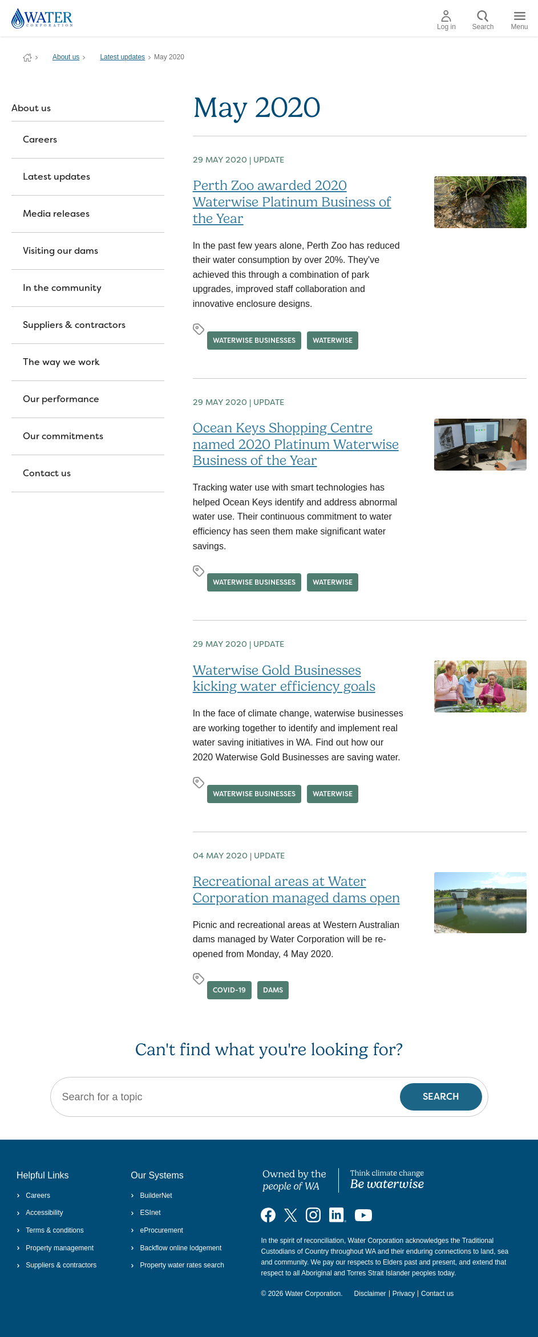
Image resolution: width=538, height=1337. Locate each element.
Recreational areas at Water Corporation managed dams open (296, 889)
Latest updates (122, 57)
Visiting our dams (60, 251)
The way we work (61, 362)
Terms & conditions (50, 1230)
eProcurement (157, 1230)
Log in (446, 20)
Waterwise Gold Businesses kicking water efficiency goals (284, 678)
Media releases (56, 214)
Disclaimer (370, 1293)
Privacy (404, 1293)
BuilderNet (151, 1196)
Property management (55, 1248)
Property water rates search (177, 1265)
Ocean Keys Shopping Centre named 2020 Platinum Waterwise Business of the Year (296, 444)
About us (65, 57)
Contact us (47, 473)
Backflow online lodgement (176, 1248)
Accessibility (40, 1213)
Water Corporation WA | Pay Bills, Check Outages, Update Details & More (27, 58)
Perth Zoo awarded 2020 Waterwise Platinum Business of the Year (292, 201)
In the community (62, 288)
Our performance (61, 399)
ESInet (145, 1213)
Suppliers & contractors (74, 325)
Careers (40, 139)
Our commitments (63, 436)
